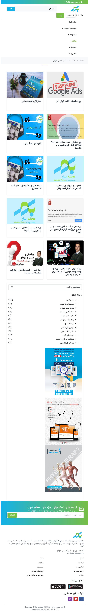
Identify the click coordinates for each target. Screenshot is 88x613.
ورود (59, 15)
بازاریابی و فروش (66, 308)
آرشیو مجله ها (78, 571)
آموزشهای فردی (67, 335)
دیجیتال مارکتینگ (65, 304)
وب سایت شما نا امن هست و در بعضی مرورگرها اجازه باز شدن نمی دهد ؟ (64, 229)
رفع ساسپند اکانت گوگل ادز (68, 101)
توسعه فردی (68, 323)
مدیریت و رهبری (66, 315)
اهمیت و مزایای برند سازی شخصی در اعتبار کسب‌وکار (68, 187)
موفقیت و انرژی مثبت (64, 339)
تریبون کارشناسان (66, 327)
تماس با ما (71, 53)
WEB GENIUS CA (50, 609)
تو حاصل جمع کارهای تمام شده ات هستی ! (25, 187)
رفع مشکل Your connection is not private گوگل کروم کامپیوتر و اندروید (65, 145)
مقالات (72, 41)
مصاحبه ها (71, 47)
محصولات (71, 34)
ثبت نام (69, 15)
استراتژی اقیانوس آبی (30, 101)
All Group (69, 300)
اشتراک (11, 515)
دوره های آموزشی (68, 28)
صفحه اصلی (71, 22)
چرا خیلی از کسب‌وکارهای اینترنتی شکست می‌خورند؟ (24, 271)
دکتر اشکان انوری (66, 331)
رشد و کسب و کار (66, 319)
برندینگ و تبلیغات (65, 311)
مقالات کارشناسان (66, 343)
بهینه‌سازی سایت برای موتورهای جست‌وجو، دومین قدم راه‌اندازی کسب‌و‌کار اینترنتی (65, 271)
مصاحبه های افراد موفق (34, 575)
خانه (81, 60)
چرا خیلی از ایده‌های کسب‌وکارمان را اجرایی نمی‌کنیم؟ (24, 229)
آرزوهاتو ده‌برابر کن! (31, 143)
